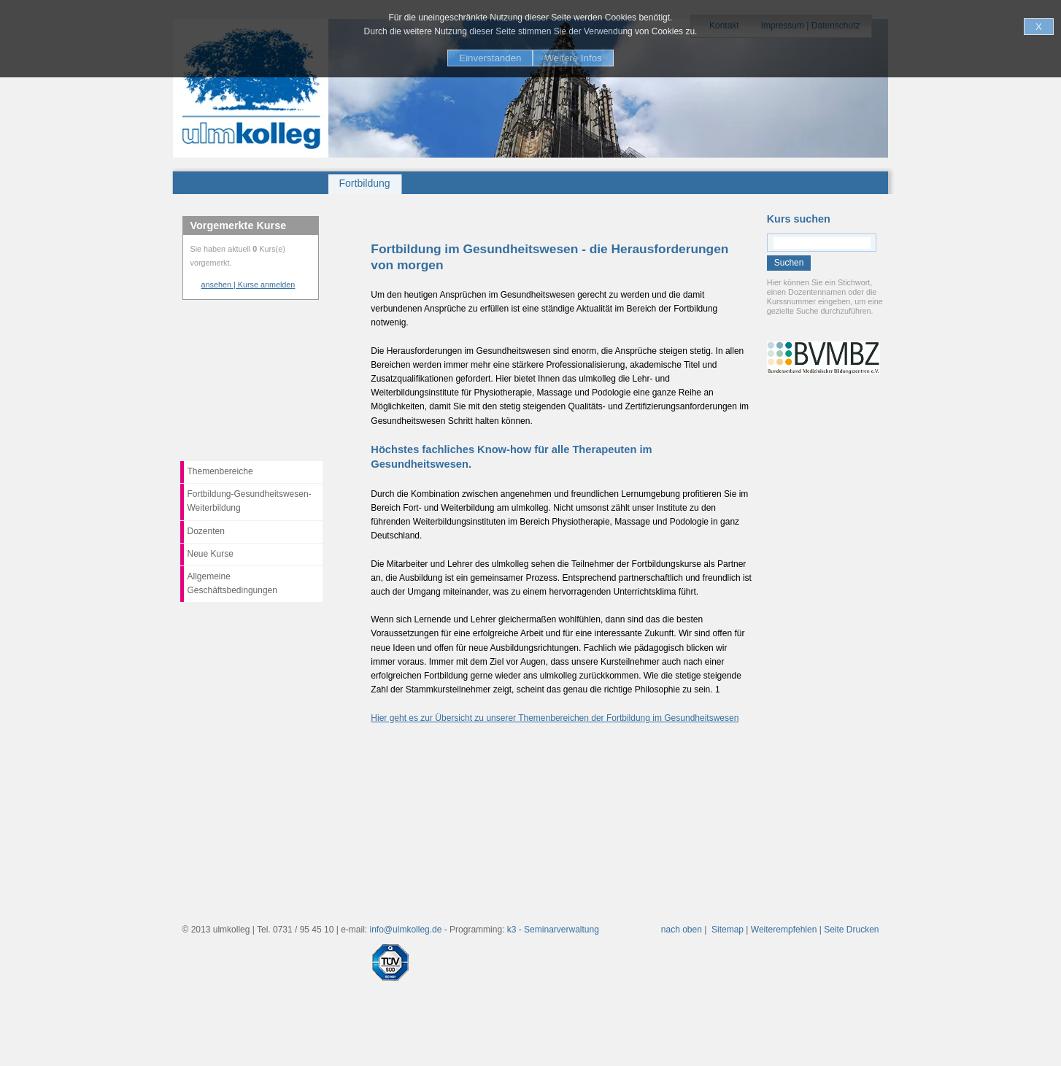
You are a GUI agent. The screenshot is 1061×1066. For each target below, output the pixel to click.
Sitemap (727, 929)
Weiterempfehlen (784, 929)
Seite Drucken (851, 929)
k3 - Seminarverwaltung (553, 929)
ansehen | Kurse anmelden (248, 284)
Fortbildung (364, 183)
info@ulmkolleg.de (406, 929)
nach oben (681, 929)
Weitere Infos (572, 58)
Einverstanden (490, 58)
